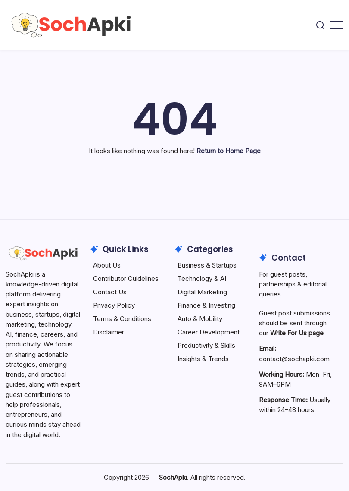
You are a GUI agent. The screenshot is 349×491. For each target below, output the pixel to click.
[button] (320, 25)
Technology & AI (202, 278)
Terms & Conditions (122, 319)
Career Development (209, 332)
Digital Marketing (202, 292)
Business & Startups (207, 265)
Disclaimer (108, 332)
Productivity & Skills (206, 345)
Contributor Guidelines (126, 278)
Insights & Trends (203, 359)
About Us (107, 265)
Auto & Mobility (200, 319)
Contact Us (110, 292)
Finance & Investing (206, 305)
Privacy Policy (114, 305)
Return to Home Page (228, 151)
